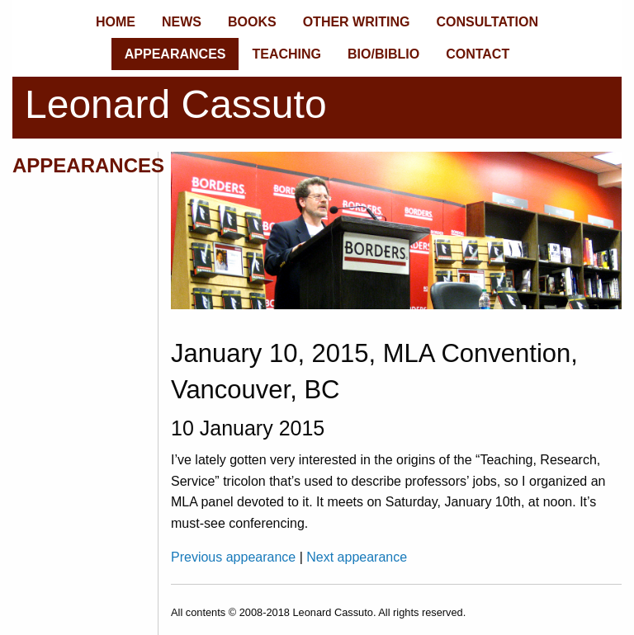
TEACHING (286, 54)
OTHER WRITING (356, 22)
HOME (115, 22)
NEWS (181, 22)
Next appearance (356, 557)
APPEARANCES (175, 54)
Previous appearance (235, 557)
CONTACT (477, 54)
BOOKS (252, 22)
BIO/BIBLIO (383, 54)
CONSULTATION (487, 22)
